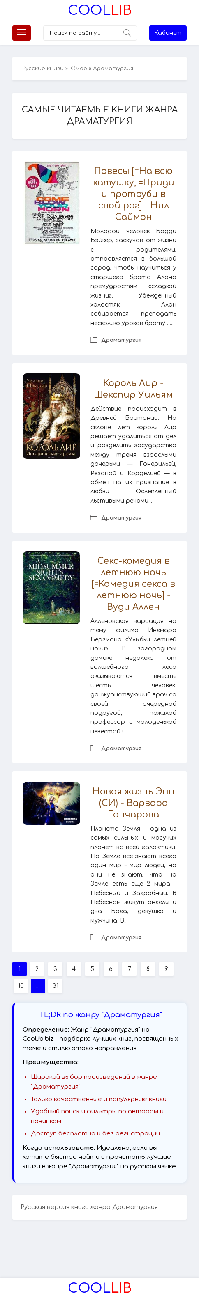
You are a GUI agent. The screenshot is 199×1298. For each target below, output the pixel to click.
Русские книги (43, 68)
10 (21, 986)
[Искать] (127, 33)
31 (55, 986)
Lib (100, 10)
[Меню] (21, 33)
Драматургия (121, 340)
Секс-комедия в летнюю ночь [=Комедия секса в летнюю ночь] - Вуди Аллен (133, 584)
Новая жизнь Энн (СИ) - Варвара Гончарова (134, 803)
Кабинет (168, 33)
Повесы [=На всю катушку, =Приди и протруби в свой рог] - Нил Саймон (133, 194)
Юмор (78, 68)
